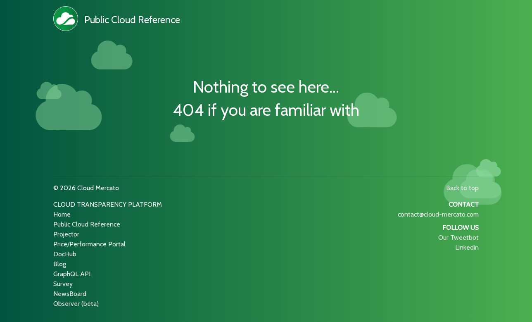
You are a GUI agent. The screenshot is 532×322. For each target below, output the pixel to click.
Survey (63, 284)
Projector (66, 234)
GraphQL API (71, 274)
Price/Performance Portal (89, 244)
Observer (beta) (76, 304)
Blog (59, 264)
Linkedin (467, 247)
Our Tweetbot (458, 237)
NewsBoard (69, 294)
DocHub (64, 254)
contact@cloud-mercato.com (438, 214)
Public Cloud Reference (132, 20)
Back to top (462, 188)
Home (62, 214)
